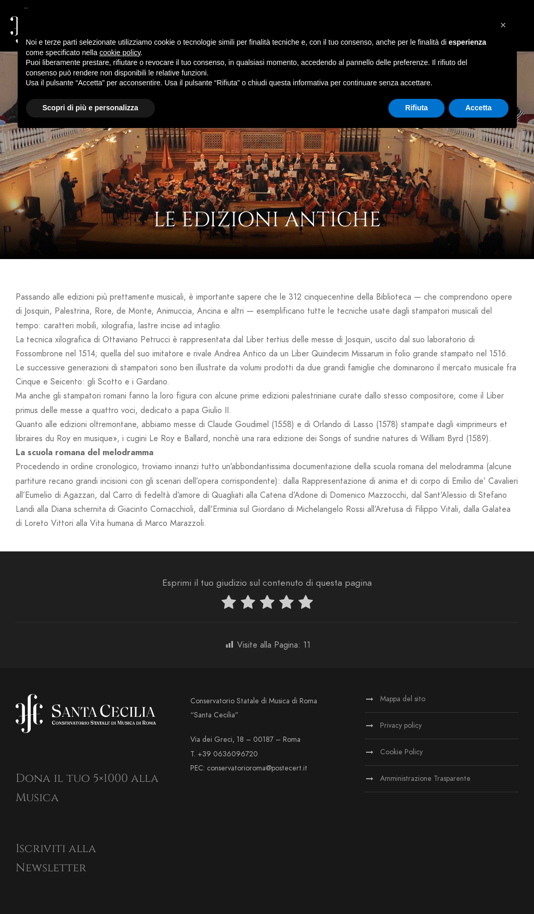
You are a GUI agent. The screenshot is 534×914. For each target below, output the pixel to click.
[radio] (229, 604)
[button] (503, 25)
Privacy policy (401, 725)
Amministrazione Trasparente (425, 778)
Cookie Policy (401, 752)
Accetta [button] (478, 108)
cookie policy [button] (119, 52)
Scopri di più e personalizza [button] (90, 108)
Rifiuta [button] (416, 108)
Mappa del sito (402, 699)
